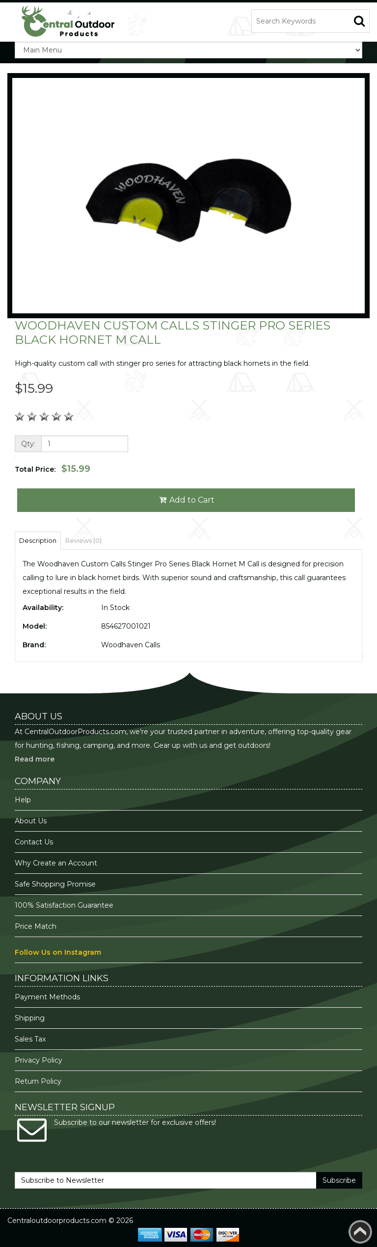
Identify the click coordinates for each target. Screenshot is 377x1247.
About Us (31, 820)
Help (23, 799)
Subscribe (339, 1180)
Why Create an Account (56, 863)
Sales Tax (30, 1039)
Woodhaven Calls (130, 644)
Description (37, 540)
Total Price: (52, 468)
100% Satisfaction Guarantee (65, 905)
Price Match (35, 926)
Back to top (360, 1232)
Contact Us (34, 842)
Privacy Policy (39, 1060)
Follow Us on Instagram (58, 952)
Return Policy (38, 1081)
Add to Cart (186, 500)
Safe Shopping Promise (55, 884)
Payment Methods (47, 997)
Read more (34, 759)
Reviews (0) (83, 540)
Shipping (30, 1018)
